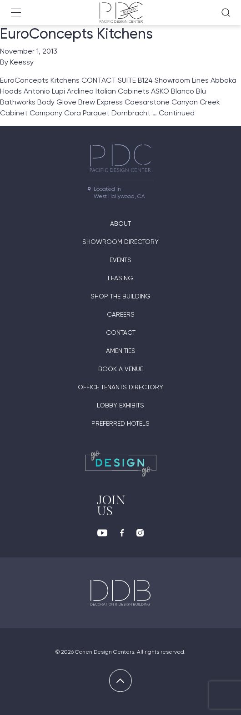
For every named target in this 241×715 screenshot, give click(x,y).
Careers (121, 314)
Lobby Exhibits (120, 405)
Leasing (120, 278)
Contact (121, 332)
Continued (177, 113)
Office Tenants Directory (120, 387)
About (120, 223)
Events (120, 259)
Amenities (121, 350)
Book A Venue (120, 368)
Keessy (22, 62)
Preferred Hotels (120, 423)
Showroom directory (120, 241)
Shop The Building (120, 296)
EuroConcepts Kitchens (76, 33)
